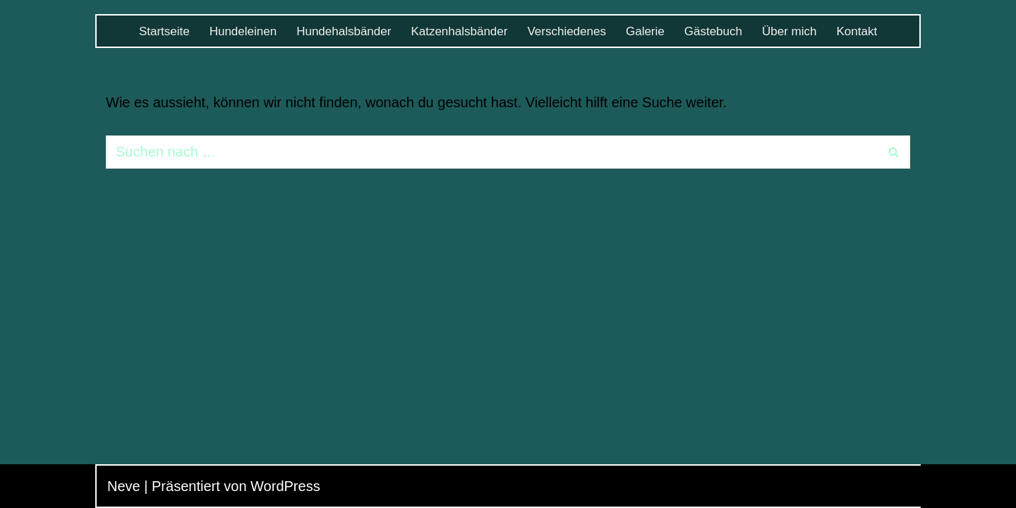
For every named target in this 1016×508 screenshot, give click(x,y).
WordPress (285, 486)
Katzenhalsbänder (459, 31)
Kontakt (856, 31)
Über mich (789, 31)
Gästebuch (713, 31)
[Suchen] (492, 152)
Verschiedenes (566, 31)
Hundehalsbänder (343, 31)
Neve (123, 486)
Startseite (164, 31)
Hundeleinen (243, 31)
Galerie (645, 31)
